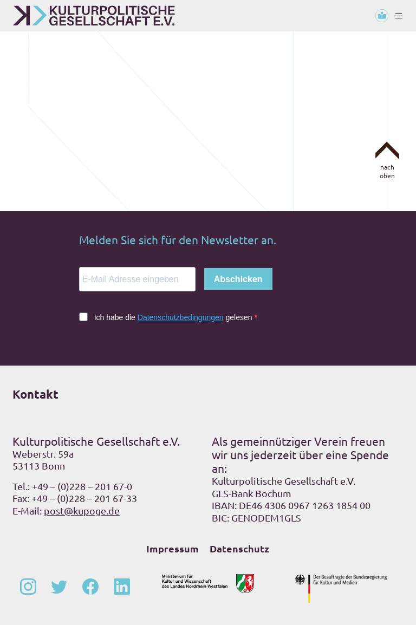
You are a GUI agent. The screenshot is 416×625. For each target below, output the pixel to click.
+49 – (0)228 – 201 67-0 (82, 486)
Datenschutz (239, 548)
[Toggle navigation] (399, 16)
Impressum (172, 548)
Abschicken (238, 279)
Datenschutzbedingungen (181, 317)
